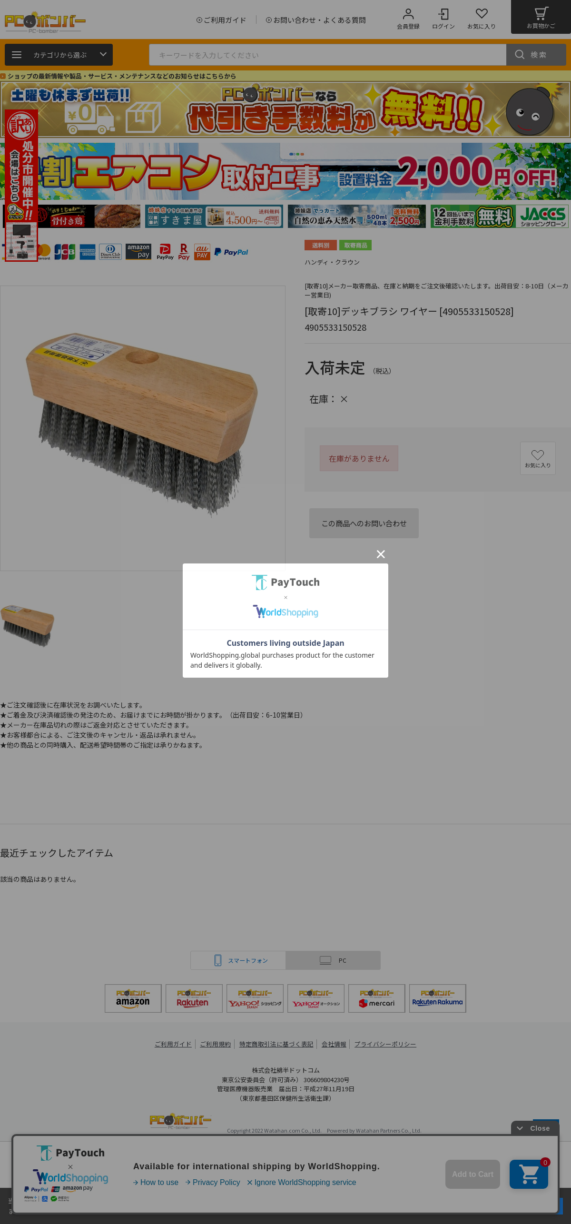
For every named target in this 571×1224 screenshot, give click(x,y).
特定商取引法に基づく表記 (277, 1044)
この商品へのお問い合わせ (364, 523)
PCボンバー (180, 1122)
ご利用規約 (217, 1044)
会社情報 (334, 1044)
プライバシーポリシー (385, 1044)
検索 (539, 54)
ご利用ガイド (174, 1044)
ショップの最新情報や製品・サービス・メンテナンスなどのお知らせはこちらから (122, 75)
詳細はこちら (101, 1210)
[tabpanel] (71, 216)
